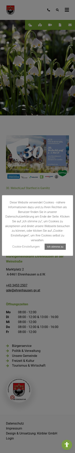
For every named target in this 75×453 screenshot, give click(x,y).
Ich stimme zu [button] (55, 246)
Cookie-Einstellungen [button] (26, 246)
